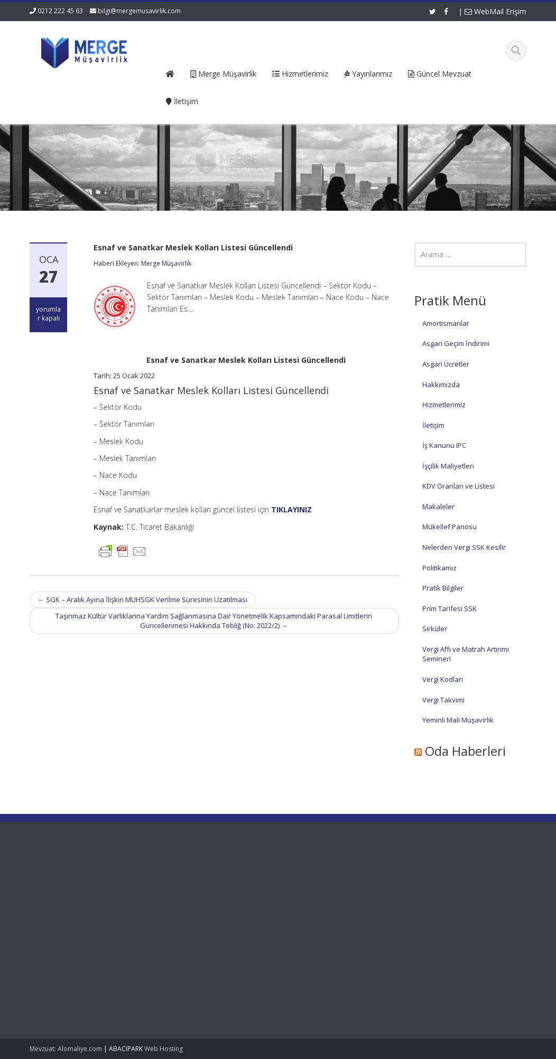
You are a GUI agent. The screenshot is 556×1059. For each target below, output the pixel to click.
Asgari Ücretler (445, 364)
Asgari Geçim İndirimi (455, 343)
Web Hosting (163, 1048)
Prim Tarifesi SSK (449, 608)
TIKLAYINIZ (291, 509)
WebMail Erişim (495, 11)
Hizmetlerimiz (444, 404)
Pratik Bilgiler (443, 588)
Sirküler (434, 628)
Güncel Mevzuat (206, 909)
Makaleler (438, 506)
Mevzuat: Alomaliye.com (66, 1048)
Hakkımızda (441, 384)
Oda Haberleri (465, 751)
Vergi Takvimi (443, 700)
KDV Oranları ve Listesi (458, 486)
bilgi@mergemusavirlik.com (139, 10)
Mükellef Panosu (449, 526)
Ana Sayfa (196, 880)
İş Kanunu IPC (444, 445)
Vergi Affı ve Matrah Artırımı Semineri (465, 654)
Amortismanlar (445, 323)
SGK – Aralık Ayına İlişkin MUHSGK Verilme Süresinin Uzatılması (142, 599)
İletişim (433, 425)
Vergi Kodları (442, 679)
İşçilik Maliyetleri (448, 466)
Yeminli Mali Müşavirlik (458, 720)
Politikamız (439, 568)
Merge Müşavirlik (166, 263)
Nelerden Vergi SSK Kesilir (464, 547)
